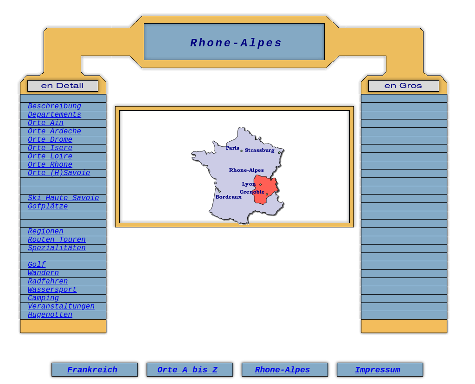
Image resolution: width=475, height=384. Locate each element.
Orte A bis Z (187, 370)
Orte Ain (46, 123)
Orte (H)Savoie (59, 173)
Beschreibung (54, 106)
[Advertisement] (234, 275)
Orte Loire (50, 156)
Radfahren (48, 281)
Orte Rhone (50, 165)
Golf (36, 265)
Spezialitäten (57, 248)
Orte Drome (50, 140)
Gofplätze (48, 206)
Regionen (46, 231)
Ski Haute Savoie (63, 198)
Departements (54, 115)
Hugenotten (50, 315)
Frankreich (92, 370)
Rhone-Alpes (282, 370)
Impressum (377, 370)
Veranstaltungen (61, 306)
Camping (43, 298)
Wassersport (52, 290)
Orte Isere (50, 148)
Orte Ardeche (54, 131)
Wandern (43, 273)
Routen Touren (57, 240)
